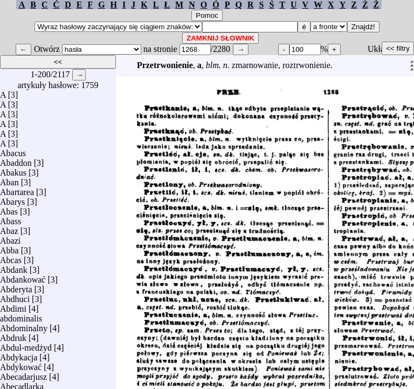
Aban (9, 179)
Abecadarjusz (23, 374)
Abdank (13, 267)
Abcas (11, 257)
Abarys (12, 199)
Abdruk (13, 335)
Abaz (9, 228)
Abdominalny (23, 325)
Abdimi (13, 306)
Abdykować (21, 364)
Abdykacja (18, 354)
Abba (9, 247)
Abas (9, 208)
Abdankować (22, 276)
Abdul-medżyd (26, 345)
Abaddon (16, 160)
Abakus (13, 170)
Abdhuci (15, 296)
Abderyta (16, 286)
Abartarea (17, 189)
